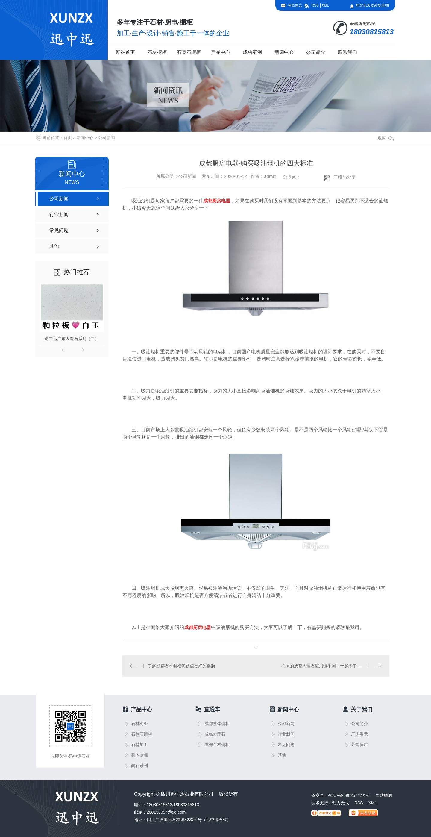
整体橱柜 (139, 755)
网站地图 (383, 795)
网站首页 (125, 52)
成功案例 (252, 52)
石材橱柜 (157, 52)
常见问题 (286, 744)
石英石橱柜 (189, 52)
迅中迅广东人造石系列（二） (72, 338)
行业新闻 (286, 734)
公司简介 (315, 52)
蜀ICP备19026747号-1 (349, 795)
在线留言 (295, 5)
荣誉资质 (359, 744)
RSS (315, 5)
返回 (385, 137)
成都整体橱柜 (217, 723)
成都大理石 (214, 734)
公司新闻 (106, 137)
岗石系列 (139, 765)
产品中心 (220, 52)
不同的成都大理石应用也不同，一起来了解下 (323, 665)
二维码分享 (344, 176)
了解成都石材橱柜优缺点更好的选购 (181, 665)
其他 (282, 755)
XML (325, 5)
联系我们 (347, 52)
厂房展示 (359, 734)
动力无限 (340, 802)
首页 (67, 137)
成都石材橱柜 (217, 744)
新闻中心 (284, 52)
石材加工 (139, 744)
